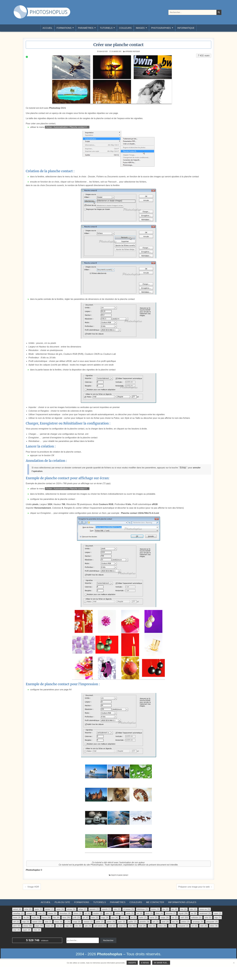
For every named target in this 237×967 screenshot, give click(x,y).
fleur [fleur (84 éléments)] (56, 917)
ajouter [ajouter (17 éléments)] (38, 909)
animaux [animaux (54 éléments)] (71, 909)
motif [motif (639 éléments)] (184, 917)
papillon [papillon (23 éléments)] (132, 921)
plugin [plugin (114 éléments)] (39, 925)
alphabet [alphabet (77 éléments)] (49, 909)
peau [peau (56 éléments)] (175, 921)
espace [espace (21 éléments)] (217, 913)
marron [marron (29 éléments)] (154, 917)
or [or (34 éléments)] (67, 921)
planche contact (122, 875)
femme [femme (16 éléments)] (17, 917)
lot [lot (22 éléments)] (133, 917)
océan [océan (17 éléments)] (48, 921)
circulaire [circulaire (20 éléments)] (98, 913)
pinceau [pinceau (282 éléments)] (27, 925)
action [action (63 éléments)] (28, 909)
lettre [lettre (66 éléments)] (124, 917)
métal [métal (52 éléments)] (208, 917)
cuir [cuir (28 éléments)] (139, 913)
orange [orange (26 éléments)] (77, 921)
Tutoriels (106, 28)
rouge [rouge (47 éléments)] (68, 925)
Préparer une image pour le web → (195, 887)
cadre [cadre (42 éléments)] (193, 909)
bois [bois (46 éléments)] (174, 909)
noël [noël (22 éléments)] (16, 921)
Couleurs (125, 28)
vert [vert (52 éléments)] (194, 925)
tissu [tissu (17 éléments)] (172, 925)
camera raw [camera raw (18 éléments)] (205, 909)
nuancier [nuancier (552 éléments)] (37, 921)
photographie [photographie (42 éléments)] (212, 921)
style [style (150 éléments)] (132, 925)
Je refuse (145, 962)
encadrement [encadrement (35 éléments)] (205, 913)
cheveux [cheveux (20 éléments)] (52, 913)
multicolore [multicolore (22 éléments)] (196, 917)
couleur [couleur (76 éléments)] (119, 913)
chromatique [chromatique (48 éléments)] (65, 913)
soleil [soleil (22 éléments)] (112, 925)
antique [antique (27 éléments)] (82, 909)
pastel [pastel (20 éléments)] (165, 921)
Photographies (161, 28)
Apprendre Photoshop (132, 51)
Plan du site (62, 902)
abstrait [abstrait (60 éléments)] (17, 909)
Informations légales (182, 902)
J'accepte (132, 962)
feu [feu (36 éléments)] (26, 917)
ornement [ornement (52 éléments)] (88, 921)
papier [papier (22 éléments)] (121, 921)
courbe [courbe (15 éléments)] (130, 913)
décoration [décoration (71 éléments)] (170, 913)
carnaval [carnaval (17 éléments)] (31, 913)
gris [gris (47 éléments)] (85, 917)
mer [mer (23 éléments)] (174, 917)
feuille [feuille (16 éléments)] (35, 917)
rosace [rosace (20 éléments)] (49, 925)
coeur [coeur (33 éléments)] (108, 913)
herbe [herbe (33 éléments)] (94, 917)
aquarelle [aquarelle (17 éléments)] (106, 909)
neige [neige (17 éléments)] (218, 917)
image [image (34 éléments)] (104, 917)
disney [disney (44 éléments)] (159, 913)
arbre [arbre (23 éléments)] (117, 909)
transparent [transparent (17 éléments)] (183, 925)
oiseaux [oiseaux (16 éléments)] (58, 921)
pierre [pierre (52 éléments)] (16, 925)
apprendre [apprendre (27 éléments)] (94, 909)
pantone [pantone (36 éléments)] (111, 921)
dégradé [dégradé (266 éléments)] (183, 913)
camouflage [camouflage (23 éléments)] (18, 913)
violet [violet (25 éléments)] (203, 925)
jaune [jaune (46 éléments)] (114, 917)
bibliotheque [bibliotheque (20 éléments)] (142, 909)
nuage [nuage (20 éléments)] (25, 921)
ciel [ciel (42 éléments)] (87, 913)
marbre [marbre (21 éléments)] (143, 917)
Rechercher (108, 940)
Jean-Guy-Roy (103, 51)
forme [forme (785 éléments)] (66, 917)
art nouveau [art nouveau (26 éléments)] (128, 909)
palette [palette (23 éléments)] (100, 921)
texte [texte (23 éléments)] (152, 925)
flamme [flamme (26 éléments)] (46, 917)
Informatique (185, 28)
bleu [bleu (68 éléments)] (165, 909)
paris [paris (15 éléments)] (155, 921)
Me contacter (155, 902)
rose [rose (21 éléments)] (59, 925)
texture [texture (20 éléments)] (162, 925)
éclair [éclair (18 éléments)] (16, 929)
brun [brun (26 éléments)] (184, 909)
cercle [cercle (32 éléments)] (41, 913)
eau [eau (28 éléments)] (193, 913)
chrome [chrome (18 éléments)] (78, 913)
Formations (64, 28)
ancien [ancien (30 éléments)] (60, 909)
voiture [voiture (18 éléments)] (214, 925)
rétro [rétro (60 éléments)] (78, 925)
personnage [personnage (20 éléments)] (198, 921)
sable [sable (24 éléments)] (88, 925)
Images (140, 28)
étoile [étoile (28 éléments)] (36, 929)
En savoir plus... (161, 962)
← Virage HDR (32, 887)
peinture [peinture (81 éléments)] (185, 921)
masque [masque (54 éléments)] (165, 917)
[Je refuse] (233, 962)
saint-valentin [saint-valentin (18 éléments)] (100, 925)
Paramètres (85, 28)
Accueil (47, 28)
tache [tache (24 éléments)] (142, 925)
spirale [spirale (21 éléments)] (122, 925)
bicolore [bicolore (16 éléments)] (155, 909)
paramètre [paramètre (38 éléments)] (144, 921)
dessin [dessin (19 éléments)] (149, 913)
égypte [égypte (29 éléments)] (26, 929)
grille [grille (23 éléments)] (76, 917)
